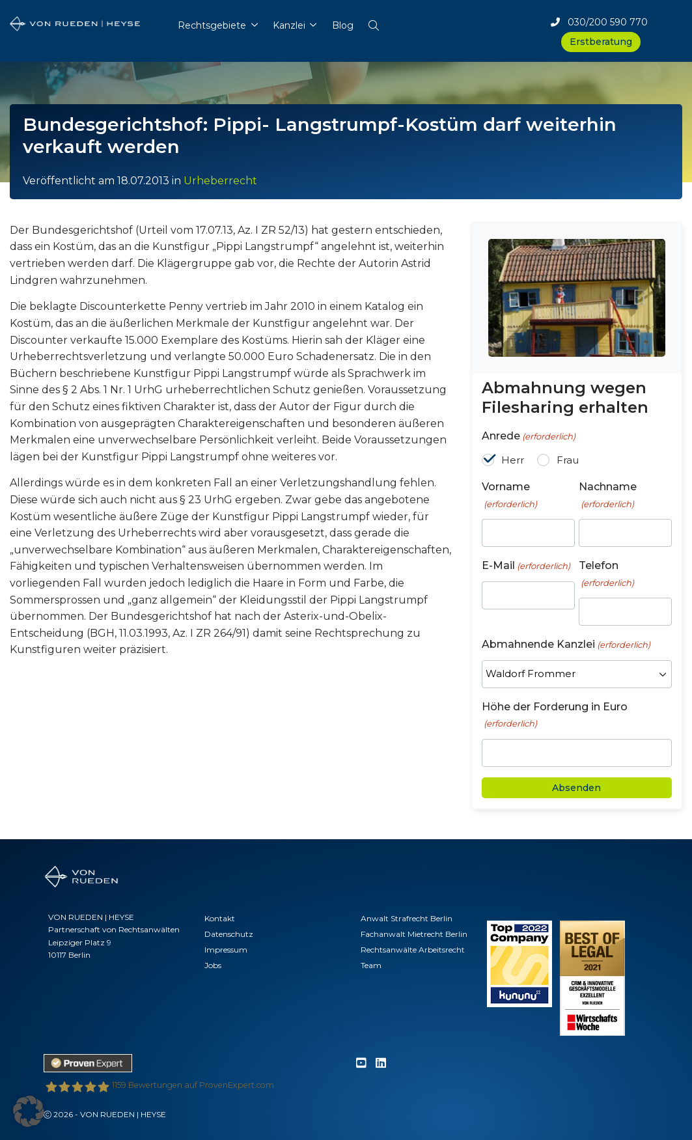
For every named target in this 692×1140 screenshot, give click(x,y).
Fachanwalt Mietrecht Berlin (414, 934)
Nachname (608, 495)
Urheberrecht (220, 180)
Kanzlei (289, 25)
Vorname (509, 495)
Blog (342, 25)
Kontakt (219, 918)
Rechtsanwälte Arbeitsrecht (413, 949)
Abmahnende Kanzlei (566, 645)
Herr (512, 460)
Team (371, 965)
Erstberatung (601, 42)
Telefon (606, 574)
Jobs (212, 965)
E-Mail (526, 566)
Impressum (225, 949)
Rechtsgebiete (212, 25)
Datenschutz (228, 934)
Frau (568, 460)
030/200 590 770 (599, 22)
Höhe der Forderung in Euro (555, 715)
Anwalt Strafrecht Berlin (406, 918)
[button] (373, 22)
